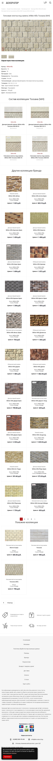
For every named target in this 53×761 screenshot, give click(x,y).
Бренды (26, 657)
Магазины (26, 644)
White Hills (10, 66)
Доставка (26, 670)
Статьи (26, 679)
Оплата (26, 675)
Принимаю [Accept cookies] (7, 756)
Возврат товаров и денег (26, 666)
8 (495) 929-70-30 (19, 739)
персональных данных (9, 753)
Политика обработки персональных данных (26, 649)
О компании (26, 640)
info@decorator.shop (37, 739)
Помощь (26, 653)
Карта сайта (26, 684)
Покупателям (26, 662)
